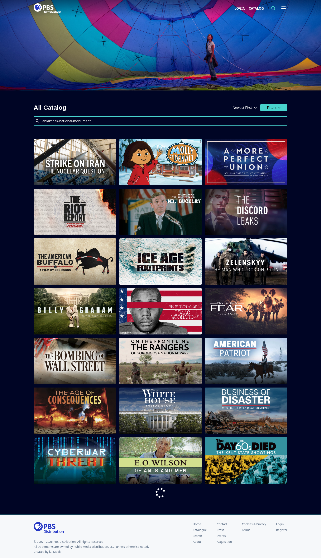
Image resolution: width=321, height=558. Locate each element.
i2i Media (55, 552)
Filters (274, 107)
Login (240, 8)
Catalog (256, 8)
